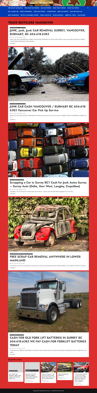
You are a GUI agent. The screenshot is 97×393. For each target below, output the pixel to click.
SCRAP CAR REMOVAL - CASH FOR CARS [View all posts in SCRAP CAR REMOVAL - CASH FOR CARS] (17, 27)
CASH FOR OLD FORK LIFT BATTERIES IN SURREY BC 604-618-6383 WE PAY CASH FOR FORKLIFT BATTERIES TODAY (48, 341)
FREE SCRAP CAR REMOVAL (15, 8)
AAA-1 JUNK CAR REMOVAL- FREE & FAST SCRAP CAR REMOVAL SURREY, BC (15, 376)
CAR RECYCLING (51, 11)
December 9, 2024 (46, 381)
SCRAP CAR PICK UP (45, 15)
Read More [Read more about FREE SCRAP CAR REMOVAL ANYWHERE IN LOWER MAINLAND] (12, 268)
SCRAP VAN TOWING (73, 8)
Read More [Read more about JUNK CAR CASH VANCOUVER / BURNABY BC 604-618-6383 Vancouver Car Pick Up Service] (12, 120)
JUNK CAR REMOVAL (13, 15)
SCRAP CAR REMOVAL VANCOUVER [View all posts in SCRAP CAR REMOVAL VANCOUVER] (16, 179)
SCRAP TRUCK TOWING (59, 8)
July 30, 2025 (19, 380)
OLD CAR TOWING (46, 8)
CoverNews (54, 390)
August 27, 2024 (21, 263)
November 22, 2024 (62, 378)
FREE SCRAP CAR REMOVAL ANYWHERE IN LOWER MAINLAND (45, 258)
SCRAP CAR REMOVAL (26, 11)
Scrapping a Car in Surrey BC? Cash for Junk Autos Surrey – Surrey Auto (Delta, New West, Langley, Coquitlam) (48, 184)
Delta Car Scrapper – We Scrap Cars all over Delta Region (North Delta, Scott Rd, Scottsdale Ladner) (48, 376)
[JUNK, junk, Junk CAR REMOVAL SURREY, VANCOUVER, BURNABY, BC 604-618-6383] (32, 367)
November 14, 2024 (79, 384)
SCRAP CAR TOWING (39, 11)
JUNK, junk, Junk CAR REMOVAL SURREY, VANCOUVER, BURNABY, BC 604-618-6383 (47, 32)
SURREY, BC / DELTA (70, 15)
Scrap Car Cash (14, 37)
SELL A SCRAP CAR (13, 11)
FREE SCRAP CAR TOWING (32, 8)
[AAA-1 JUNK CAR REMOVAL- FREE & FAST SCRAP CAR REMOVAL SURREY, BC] (15, 367)
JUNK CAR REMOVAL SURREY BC (63, 374)
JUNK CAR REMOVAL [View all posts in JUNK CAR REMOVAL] (14, 253)
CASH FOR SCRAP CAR (76, 11)
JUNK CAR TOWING (63, 11)
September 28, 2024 (22, 189)
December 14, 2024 (21, 37)
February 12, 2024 (21, 348)
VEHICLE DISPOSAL (58, 15)
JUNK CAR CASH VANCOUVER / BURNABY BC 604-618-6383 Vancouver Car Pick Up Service (48, 108)
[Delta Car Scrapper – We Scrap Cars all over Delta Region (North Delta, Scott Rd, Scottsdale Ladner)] (48, 367)
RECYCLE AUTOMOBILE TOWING (30, 15)
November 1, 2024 (21, 113)
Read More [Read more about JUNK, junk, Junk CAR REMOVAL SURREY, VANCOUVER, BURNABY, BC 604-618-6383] (12, 43)
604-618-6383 (81, 15)
